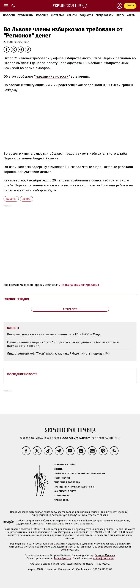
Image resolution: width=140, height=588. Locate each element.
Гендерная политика (67, 482)
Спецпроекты (105, 15)
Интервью (57, 15)
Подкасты (86, 15)
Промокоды (61, 500)
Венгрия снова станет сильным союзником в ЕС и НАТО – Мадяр (54, 334)
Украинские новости (51, 76)
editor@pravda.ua (103, 558)
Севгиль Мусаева (105, 555)
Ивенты (72, 15)
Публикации (25, 15)
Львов (26, 199)
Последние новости (22, 374)
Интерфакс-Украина (58, 523)
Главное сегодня (16, 299)
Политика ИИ (62, 478)
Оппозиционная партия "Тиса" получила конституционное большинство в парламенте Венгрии (63, 344)
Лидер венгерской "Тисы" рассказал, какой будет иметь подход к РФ (58, 353)
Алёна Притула (62, 558)
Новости (9, 15)
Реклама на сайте (65, 464)
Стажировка (61, 495)
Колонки (42, 15)
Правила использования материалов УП (79, 473)
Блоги (120, 15)
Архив (131, 15)
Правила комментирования (80, 285)
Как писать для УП (65, 491)
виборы (11, 199)
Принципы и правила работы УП (74, 486)
